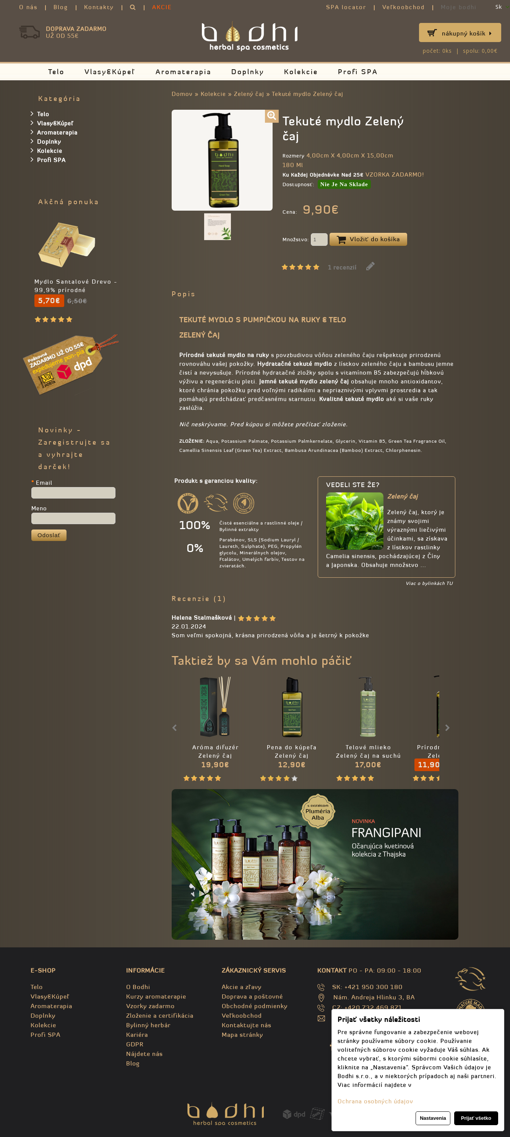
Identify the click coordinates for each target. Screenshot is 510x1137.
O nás (28, 7)
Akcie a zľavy (241, 987)
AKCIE (162, 7)
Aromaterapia (183, 71)
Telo (56, 71)
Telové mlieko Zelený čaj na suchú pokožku (368, 756)
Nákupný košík (467, 33)
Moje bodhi (459, 7)
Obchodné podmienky (254, 1006)
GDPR (134, 1044)
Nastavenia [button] (433, 1118)
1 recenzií (342, 267)
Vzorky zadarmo (150, 1006)
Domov (182, 93)
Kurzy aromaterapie (156, 996)
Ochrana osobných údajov (375, 1101)
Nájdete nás (144, 1053)
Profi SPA (358, 71)
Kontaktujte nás (246, 1025)
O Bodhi (138, 987)
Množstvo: (305, 240)
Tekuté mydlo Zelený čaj (307, 93)
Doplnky (247, 71)
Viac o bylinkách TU (429, 583)
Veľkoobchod (403, 7)
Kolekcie (301, 71)
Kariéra (137, 1034)
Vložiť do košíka (368, 240)
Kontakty (99, 7)
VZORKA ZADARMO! (394, 174)
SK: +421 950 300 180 (367, 987)
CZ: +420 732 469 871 (367, 1007)
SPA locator (346, 7)
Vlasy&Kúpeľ (110, 71)
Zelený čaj (249, 93)
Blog (61, 7)
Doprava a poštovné (252, 996)
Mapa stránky (242, 1034)
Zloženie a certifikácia (159, 1015)
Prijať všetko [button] (476, 1118)
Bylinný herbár (148, 1025)
